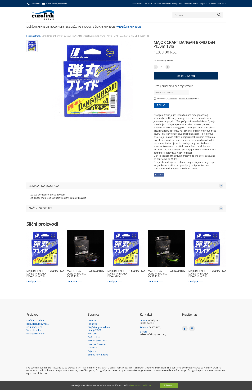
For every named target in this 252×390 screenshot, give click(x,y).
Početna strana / (33, 36)
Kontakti (92, 333)
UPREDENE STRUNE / (69, 36)
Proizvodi (148, 4)
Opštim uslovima (171, 98)
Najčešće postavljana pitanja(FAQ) (168, 4)
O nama (92, 320)
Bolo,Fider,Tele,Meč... (65, 26)
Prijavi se (203, 4)
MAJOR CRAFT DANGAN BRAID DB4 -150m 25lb (198, 274)
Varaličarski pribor (133, 26)
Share (159, 174)
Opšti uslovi (94, 337)
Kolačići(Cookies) (97, 344)
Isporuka (92, 347)
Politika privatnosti (97, 340)
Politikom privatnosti (186, 98)
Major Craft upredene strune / (92, 36)
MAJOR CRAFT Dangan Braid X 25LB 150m (76, 274)
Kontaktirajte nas (191, 4)
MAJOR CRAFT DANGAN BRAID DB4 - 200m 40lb (117, 274)
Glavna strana (136, 4)
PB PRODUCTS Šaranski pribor (99, 26)
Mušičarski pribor (37, 26)
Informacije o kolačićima (140, 385)
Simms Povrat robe (217, 4)
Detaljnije (33, 281)
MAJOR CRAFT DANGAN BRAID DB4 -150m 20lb (36, 274)
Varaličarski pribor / (51, 36)
